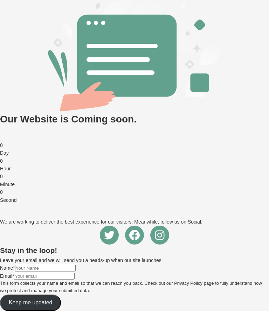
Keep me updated (30, 302)
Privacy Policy (188, 283)
